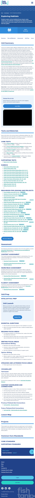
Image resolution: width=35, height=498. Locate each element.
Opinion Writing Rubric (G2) (10, 168)
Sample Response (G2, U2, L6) (11, 195)
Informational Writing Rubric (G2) (11, 167)
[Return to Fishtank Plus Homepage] (4, 3)
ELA (2, 13)
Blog (2, 464)
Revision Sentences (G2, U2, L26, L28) (12, 231)
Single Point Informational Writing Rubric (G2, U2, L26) (16, 177)
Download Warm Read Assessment (11, 276)
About (2, 462)
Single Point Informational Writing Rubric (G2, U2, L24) (16, 175)
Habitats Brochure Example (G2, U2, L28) (13, 229)
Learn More (17, 106)
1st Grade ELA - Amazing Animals (11, 405)
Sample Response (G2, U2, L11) (11, 207)
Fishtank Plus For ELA (6, 472)
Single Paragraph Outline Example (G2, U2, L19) (14, 218)
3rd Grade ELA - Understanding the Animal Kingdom (15, 410)
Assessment (20, 38)
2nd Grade (6, 13)
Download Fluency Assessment (11, 289)
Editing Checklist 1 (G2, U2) (10, 184)
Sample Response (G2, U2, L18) (11, 216)
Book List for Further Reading (10, 162)
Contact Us (4, 468)
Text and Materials (11, 38)
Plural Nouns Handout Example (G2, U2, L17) (14, 214)
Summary (3, 38)
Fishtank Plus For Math (7, 470)
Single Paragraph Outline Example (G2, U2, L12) (14, 209)
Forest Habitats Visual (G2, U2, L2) (11, 192)
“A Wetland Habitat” (15, 156)
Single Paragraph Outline (9, 197)
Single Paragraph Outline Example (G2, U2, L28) (14, 226)
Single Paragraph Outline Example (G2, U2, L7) (14, 202)
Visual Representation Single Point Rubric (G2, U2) (15, 182)
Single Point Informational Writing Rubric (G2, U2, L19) (16, 173)
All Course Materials (7, 238)
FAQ (2, 466)
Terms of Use (4, 496)
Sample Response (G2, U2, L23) (11, 224)
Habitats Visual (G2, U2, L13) (10, 211)
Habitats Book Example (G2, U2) (11, 206)
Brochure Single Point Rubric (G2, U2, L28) (13, 180)
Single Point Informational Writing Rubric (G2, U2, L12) (16, 172)
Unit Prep (27, 38)
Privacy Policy (4, 494)
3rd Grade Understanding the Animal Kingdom (17, 63)
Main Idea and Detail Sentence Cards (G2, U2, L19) (15, 219)
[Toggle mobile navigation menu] (32, 2)
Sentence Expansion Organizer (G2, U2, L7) (13, 204)
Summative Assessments (7, 250)
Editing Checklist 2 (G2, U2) (10, 186)
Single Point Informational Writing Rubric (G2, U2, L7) (16, 170)
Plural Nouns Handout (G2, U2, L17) (12, 212)
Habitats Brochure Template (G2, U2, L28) (13, 228)
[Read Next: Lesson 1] (17, 452)
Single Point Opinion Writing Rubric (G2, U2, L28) (15, 179)
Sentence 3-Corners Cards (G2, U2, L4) (12, 194)
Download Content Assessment (11, 261)
